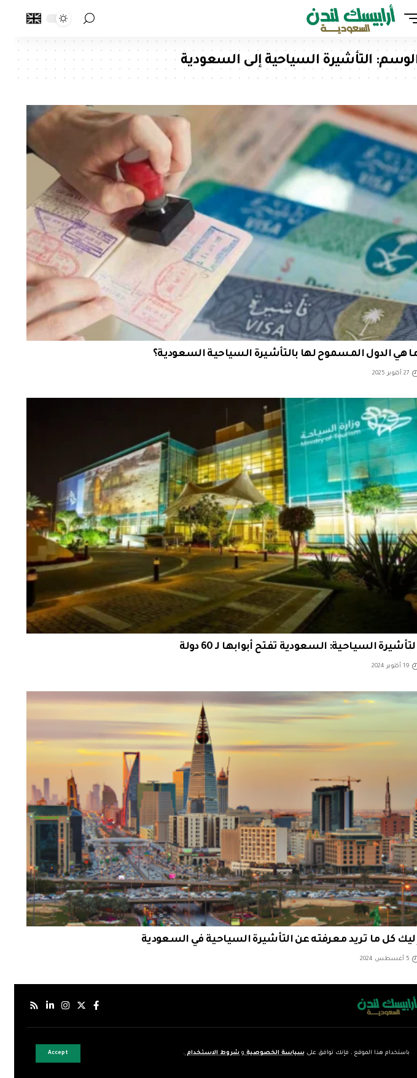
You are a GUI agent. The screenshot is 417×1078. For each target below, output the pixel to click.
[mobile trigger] (394, 18)
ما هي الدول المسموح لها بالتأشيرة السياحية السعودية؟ (272, 354)
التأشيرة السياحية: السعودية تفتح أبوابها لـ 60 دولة (285, 647)
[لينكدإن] (36, 1006)
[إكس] (67, 1006)
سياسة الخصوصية (260, 1053)
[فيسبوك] (82, 1006)
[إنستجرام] (51, 1006)
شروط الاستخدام (198, 1053)
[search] (75, 18)
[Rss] (20, 1006)
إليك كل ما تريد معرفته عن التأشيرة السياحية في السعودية (266, 939)
